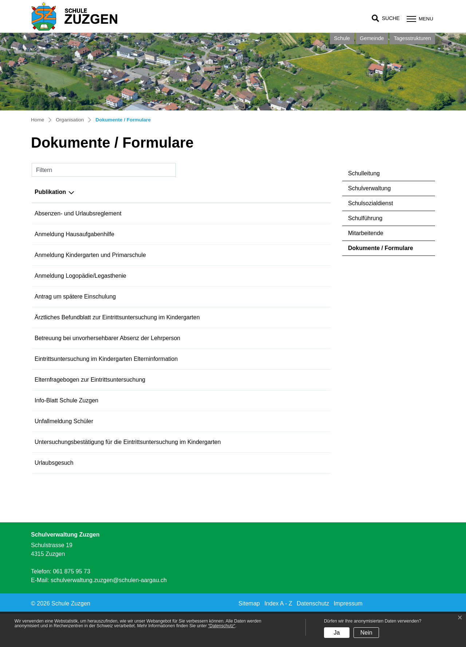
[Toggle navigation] (419, 18)
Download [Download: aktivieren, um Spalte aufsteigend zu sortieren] (294, 192)
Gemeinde (372, 38)
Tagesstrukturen (412, 38)
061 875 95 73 (71, 604)
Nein (366, 633)
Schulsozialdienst (370, 203)
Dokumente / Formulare (380, 250)
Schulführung (365, 218)
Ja (336, 633)
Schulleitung (364, 173)
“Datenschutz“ (222, 625)
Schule (342, 38)
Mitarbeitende (365, 233)
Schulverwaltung (369, 188)
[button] (385, 18)
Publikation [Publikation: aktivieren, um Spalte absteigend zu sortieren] (50, 192)
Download (310, 214)
